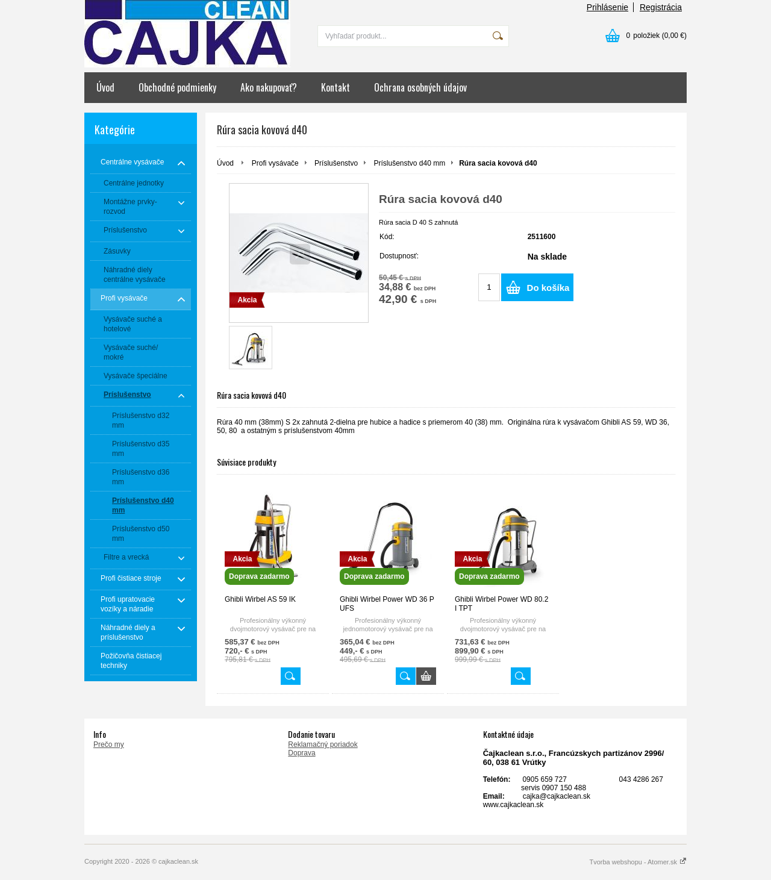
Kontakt (335, 87)
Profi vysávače (275, 163)
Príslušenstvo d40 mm (409, 163)
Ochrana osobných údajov (420, 87)
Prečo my (108, 744)
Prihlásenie (607, 7)
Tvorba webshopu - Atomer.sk (638, 862)
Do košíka (548, 287)
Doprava (301, 753)
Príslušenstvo (336, 163)
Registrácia (661, 7)
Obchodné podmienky (177, 87)
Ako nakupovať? (268, 87)
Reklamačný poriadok (322, 744)
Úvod (105, 87)
